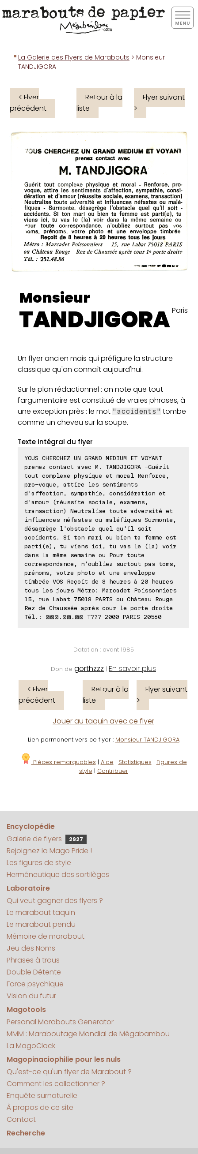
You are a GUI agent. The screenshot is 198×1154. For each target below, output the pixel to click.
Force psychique (35, 984)
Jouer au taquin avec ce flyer (103, 721)
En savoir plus (132, 668)
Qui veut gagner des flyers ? (55, 900)
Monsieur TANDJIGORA (147, 739)
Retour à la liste (99, 102)
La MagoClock (31, 1046)
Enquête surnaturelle (42, 1095)
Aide (107, 762)
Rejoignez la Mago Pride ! (49, 851)
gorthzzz (89, 668)
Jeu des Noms (31, 948)
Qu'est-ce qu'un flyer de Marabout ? (69, 1072)
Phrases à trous (33, 960)
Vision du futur (31, 996)
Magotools (26, 1009)
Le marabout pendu (41, 924)
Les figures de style (39, 863)
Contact (21, 1119)
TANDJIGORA (94, 319)
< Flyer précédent (28, 102)
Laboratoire (28, 888)
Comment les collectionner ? (56, 1084)
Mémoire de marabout (45, 936)
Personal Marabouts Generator (60, 1022)
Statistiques (135, 762)
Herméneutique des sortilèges (58, 874)
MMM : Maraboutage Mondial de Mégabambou (88, 1034)
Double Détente (34, 972)
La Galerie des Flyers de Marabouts (73, 57)
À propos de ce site (40, 1107)
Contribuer (112, 771)
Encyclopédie (31, 826)
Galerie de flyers (47, 839)
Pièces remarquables (58, 762)
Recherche (26, 1133)
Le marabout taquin (41, 912)
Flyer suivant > (159, 102)
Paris (180, 310)
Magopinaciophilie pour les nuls (64, 1059)
